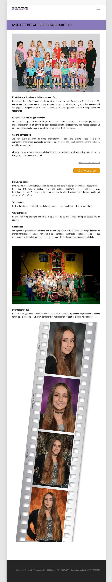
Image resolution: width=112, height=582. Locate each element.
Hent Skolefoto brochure (89, 162)
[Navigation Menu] (98, 8)
